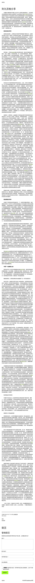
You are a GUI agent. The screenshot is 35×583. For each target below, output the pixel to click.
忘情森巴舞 (15, 514)
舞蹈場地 (20, 124)
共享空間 (30, 93)
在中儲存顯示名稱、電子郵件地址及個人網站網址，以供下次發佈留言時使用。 (18, 568)
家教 (16, 301)
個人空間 (6, 70)
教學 (14, 44)
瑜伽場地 (13, 52)
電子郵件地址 (5, 556)
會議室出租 (7, 251)
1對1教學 (26, 14)
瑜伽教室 (26, 170)
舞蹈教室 (18, 66)
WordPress (28, 580)
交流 (19, 58)
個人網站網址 (4, 562)
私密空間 (24, 22)
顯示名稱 (4, 551)
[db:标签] (3, 520)
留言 (3, 538)
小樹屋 (8, 133)
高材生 (3, 2)
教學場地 (31, 164)
